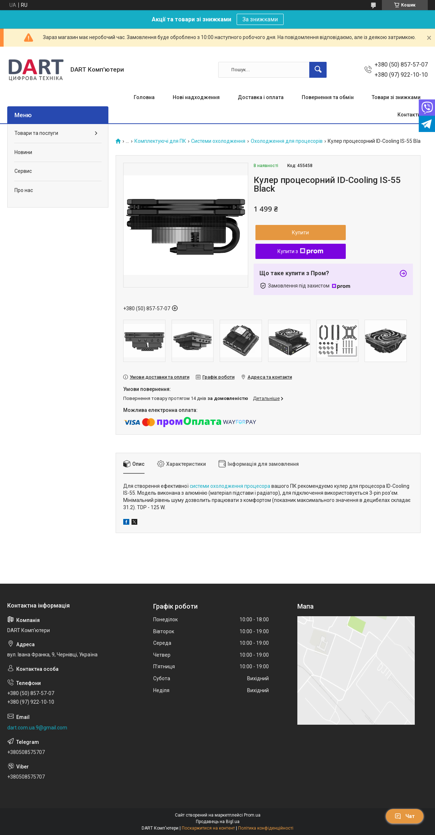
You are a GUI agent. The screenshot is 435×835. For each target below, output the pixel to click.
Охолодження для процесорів (287, 141)
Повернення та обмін (328, 97)
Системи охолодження (218, 141)
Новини (23, 152)
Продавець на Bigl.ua (218, 821)
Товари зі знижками (396, 97)
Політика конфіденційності (265, 828)
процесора (257, 486)
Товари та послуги (36, 133)
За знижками (260, 19)
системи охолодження (216, 486)
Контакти (409, 115)
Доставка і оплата (261, 97)
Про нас (23, 190)
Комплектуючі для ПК (160, 141)
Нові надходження (196, 97)
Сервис (23, 171)
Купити (300, 232)
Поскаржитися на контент (208, 828)
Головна (144, 97)
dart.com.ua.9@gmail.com (37, 727)
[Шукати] (318, 70)
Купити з (300, 251)
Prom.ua (252, 815)
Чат (405, 816)
